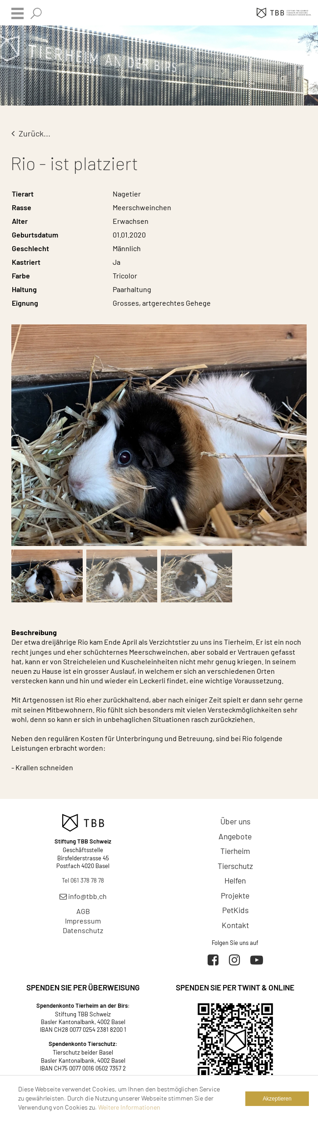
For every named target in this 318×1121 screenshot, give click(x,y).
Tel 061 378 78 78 (83, 880)
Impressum (83, 920)
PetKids (235, 910)
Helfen (235, 880)
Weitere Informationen (129, 1107)
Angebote (235, 836)
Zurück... (30, 133)
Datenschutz (83, 930)
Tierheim (235, 851)
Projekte (235, 895)
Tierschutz (235, 866)
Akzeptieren (277, 1099)
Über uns (235, 821)
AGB (83, 911)
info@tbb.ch (83, 896)
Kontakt (235, 925)
